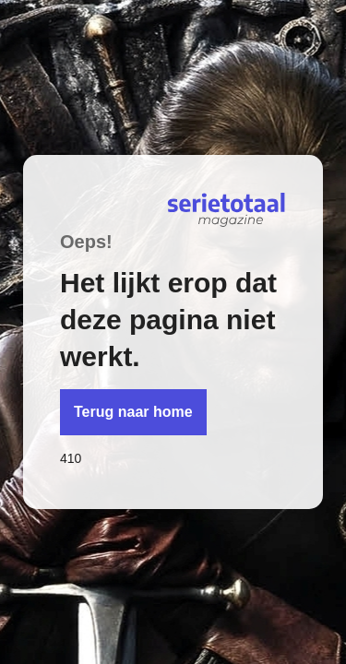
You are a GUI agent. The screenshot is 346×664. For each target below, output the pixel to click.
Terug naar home (133, 412)
